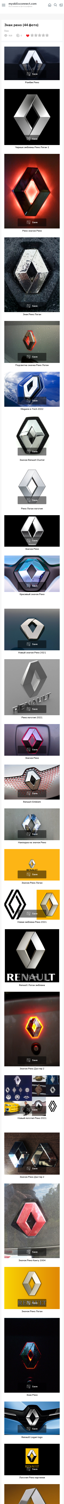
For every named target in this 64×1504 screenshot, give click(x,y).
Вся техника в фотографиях (23, 5)
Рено (6, 30)
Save (35, 74)
